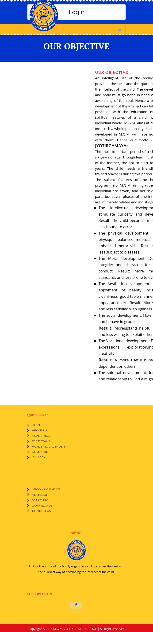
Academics (41, 435)
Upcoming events (46, 489)
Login (77, 12)
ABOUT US (39, 430)
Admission (40, 452)
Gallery (38, 457)
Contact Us (41, 511)
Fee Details (41, 441)
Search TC (40, 500)
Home (36, 425)
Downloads (42, 505)
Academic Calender (48, 446)
